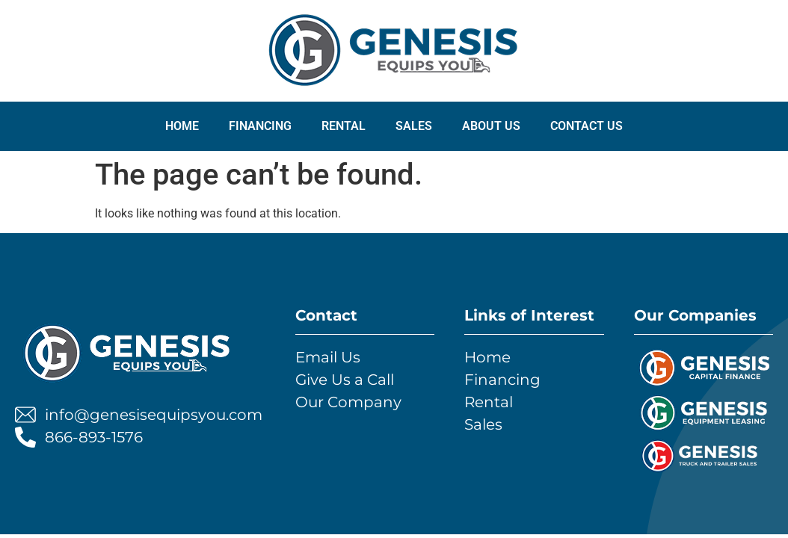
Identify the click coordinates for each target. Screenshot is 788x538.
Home (182, 126)
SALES (413, 126)
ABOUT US (491, 126)
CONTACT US (586, 126)
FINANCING (260, 126)
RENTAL (343, 126)
